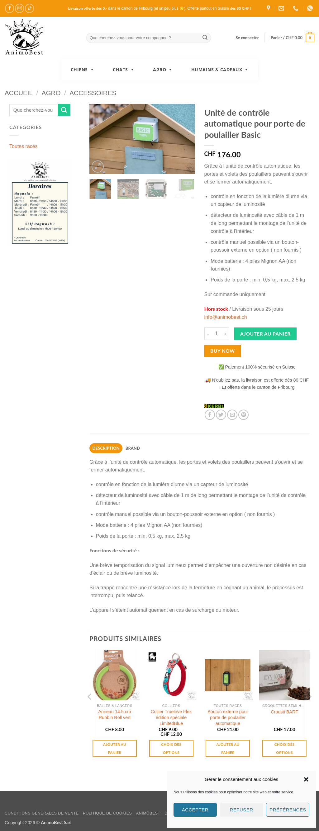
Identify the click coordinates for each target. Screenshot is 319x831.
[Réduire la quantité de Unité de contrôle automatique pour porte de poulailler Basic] (208, 333)
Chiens (82, 70)
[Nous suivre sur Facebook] (9, 8)
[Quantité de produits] (217, 333)
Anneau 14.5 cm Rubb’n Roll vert (114, 714)
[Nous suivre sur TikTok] (29, 8)
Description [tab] (106, 448)
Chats (123, 70)
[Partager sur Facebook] (210, 415)
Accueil (19, 92)
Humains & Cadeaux (220, 70)
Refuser (241, 809)
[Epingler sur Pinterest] (243, 415)
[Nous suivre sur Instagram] (19, 8)
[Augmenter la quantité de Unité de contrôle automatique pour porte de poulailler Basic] (225, 333)
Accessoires (92, 92)
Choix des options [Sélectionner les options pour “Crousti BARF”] (284, 748)
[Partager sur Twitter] (221, 415)
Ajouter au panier (265, 334)
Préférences (287, 809)
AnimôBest (148, 813)
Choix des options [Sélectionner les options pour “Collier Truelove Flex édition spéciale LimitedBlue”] (171, 748)
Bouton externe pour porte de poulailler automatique (227, 717)
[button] (306, 779)
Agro (163, 70)
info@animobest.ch (225, 317)
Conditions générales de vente (42, 813)
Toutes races (23, 146)
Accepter (195, 809)
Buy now (222, 351)
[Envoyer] (205, 38)
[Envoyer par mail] (232, 415)
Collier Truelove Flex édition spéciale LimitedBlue (171, 717)
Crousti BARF (284, 711)
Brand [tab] (133, 448)
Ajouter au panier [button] (114, 748)
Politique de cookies (107, 813)
